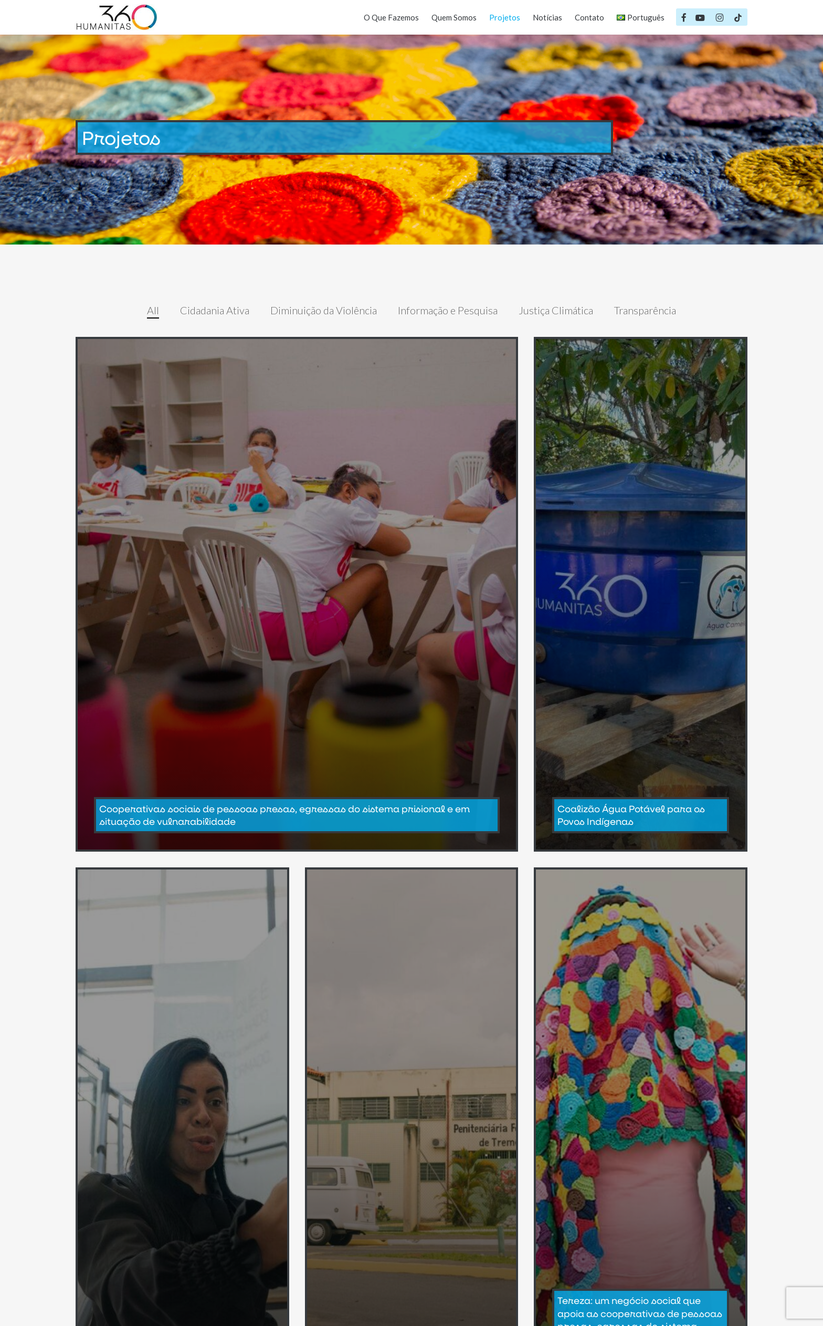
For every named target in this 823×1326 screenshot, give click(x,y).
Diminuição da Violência (323, 310)
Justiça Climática (556, 310)
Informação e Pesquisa (448, 310)
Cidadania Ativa (214, 310)
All (153, 310)
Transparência (645, 310)
